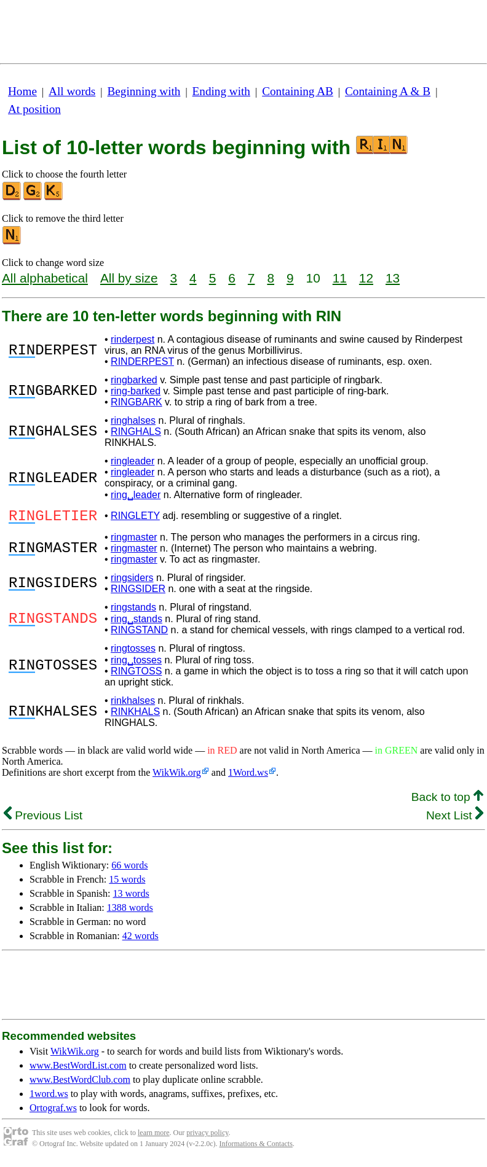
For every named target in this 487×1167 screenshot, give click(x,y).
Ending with (221, 91)
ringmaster (134, 541)
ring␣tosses (136, 663)
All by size (129, 278)
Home (22, 91)
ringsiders (132, 581)
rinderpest (132, 339)
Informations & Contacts (256, 1147)
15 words (127, 883)
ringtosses (133, 652)
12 (366, 278)
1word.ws (49, 1097)
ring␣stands (136, 622)
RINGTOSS (136, 674)
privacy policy (207, 1136)
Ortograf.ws (53, 1111)
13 (393, 278)
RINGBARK (136, 402)
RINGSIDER (138, 592)
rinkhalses (133, 704)
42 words (140, 939)
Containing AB (297, 91)
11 (340, 278)
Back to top (447, 800)
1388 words (130, 911)
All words (72, 91)
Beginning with (144, 91)
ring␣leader (135, 495)
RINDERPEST (142, 361)
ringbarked (134, 380)
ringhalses (133, 420)
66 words (129, 869)
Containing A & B (387, 91)
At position (34, 109)
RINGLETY (135, 517)
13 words (131, 897)
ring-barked (135, 391)
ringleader (132, 461)
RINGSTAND (139, 633)
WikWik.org (176, 776)
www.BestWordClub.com (80, 1083)
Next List (454, 819)
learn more (154, 1136)
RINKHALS (135, 715)
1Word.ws (248, 776)
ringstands (133, 611)
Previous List (43, 819)
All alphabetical (45, 278)
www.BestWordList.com (78, 1069)
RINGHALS (136, 431)
